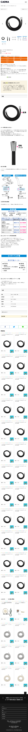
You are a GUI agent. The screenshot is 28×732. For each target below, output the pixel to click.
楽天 (20, 59)
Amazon (7, 59)
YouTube (3, 718)
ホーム (3, 706)
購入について (4, 712)
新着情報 (3, 714)
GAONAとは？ (4, 708)
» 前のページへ (24, 9)
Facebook (3, 716)
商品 (4, 5)
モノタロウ (7, 57)
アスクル (20, 57)
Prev (2, 24)
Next (25, 24)
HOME (2, 5)
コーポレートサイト (14, 727)
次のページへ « (3, 9)
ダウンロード (24, 316)
